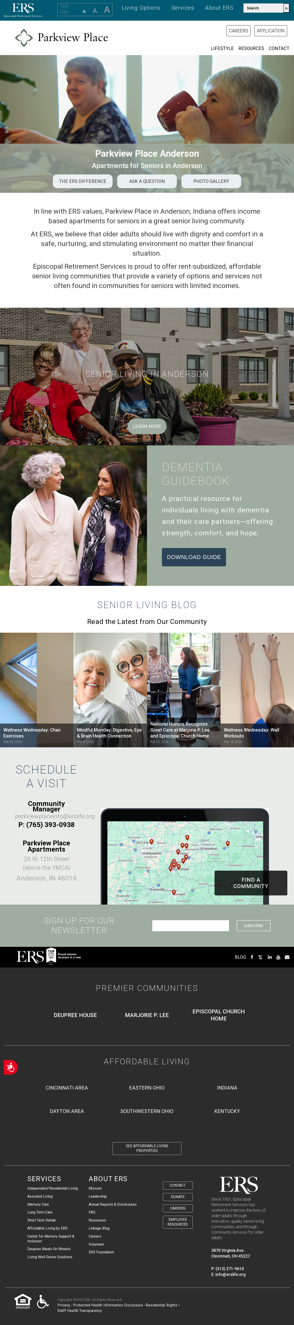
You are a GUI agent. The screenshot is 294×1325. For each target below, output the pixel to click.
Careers (238, 31)
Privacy (63, 1305)
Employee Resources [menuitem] (177, 1222)
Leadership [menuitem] (98, 1196)
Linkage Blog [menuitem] (99, 1228)
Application (271, 31)
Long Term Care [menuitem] (40, 1212)
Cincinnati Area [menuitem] (67, 1088)
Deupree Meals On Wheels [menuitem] (49, 1249)
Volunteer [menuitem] (96, 1244)
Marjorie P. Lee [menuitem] (147, 1015)
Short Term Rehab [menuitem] (41, 1220)
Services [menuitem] (183, 8)
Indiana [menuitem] (227, 1088)
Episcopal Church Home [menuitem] (218, 1015)
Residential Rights (161, 1305)
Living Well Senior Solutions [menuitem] (49, 1257)
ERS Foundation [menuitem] (101, 1252)
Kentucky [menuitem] (227, 1111)
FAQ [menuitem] (92, 1212)
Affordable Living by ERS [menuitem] (47, 1228)
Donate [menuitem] (178, 1197)
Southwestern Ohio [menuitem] (146, 1111)
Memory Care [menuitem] (38, 1204)
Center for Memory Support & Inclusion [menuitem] (50, 1238)
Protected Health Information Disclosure (108, 1305)
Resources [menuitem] (251, 48)
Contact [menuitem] (279, 48)
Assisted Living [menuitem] (40, 1196)
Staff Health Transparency (79, 1310)
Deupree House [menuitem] (75, 1015)
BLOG (240, 957)
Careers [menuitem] (95, 1236)
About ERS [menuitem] (219, 8)
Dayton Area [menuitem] (67, 1111)
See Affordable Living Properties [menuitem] (147, 1148)
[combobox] (263, 8)
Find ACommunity (250, 883)
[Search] (286, 8)
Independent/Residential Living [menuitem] (52, 1188)
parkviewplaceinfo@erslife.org (55, 816)
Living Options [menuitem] (141, 8)
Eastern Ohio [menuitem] (147, 1088)
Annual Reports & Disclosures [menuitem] (113, 1204)
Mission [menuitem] (95, 1188)
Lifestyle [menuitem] (222, 48)
